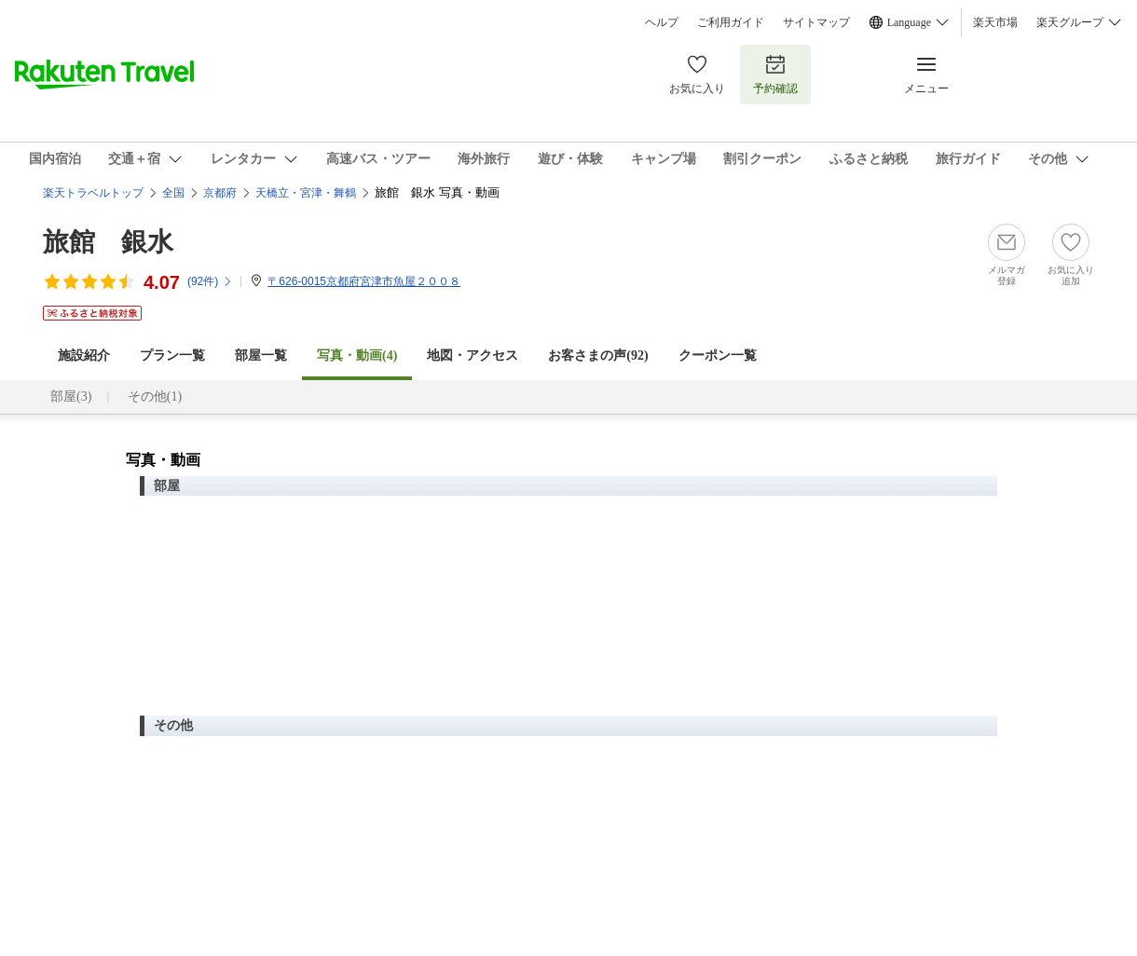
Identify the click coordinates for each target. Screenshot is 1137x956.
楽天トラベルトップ (93, 192)
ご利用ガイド (730, 22)
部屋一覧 (261, 355)
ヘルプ (661, 22)
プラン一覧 (172, 355)
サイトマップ (816, 22)
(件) (210, 281)
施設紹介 (84, 355)
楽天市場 (995, 22)
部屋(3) (70, 396)
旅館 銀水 (108, 241)
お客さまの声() (598, 355)
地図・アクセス (472, 355)
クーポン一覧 (717, 355)
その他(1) (155, 396)
